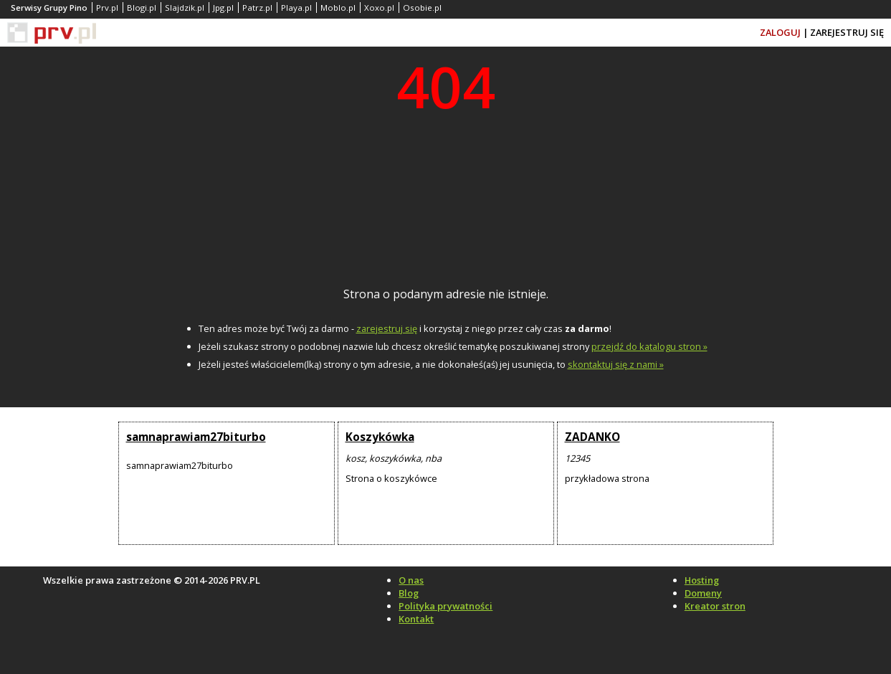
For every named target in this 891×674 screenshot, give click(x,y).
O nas (411, 580)
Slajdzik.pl (184, 7)
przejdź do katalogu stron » (649, 346)
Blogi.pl (141, 7)
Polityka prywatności (445, 605)
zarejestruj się (386, 328)
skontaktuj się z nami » (616, 364)
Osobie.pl (422, 7)
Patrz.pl (257, 7)
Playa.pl (296, 7)
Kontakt (416, 618)
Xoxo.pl (379, 7)
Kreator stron (715, 605)
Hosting (702, 580)
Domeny (703, 593)
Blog (409, 593)
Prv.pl (107, 7)
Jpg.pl (223, 7)
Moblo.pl (338, 7)
